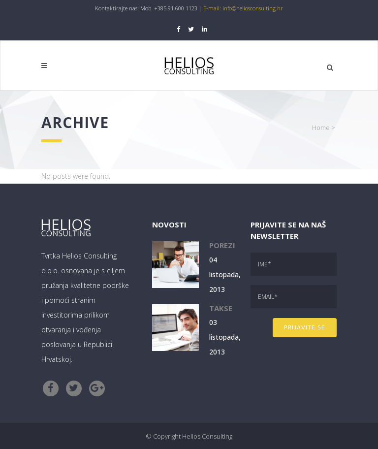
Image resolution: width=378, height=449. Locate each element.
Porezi (222, 245)
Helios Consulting (207, 436)
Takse (220, 308)
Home (321, 127)
